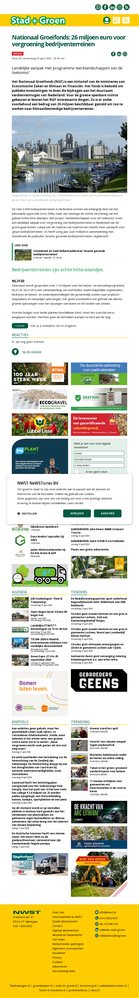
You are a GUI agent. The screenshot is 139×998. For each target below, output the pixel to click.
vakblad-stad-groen (112, 930)
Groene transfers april (104, 728)
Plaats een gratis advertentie (90, 549)
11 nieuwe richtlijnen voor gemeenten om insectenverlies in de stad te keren (108, 786)
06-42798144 (109, 924)
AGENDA (19, 591)
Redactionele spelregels (68, 944)
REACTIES (20, 334)
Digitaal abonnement (65, 930)
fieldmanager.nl (20, 985)
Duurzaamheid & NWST (67, 917)
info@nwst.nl (108, 912)
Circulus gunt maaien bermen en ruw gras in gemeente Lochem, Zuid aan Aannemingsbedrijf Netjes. (99, 617)
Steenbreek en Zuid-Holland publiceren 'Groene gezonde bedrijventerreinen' (69, 252)
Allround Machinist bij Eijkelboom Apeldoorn (44, 524)
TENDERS (79, 591)
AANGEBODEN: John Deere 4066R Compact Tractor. (97, 530)
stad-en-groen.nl (66, 985)
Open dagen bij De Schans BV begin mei (49, 613)
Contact (57, 926)
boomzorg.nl (88, 985)
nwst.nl (95, 990)
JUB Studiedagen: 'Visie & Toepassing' (46, 600)
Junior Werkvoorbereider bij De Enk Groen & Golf (48, 551)
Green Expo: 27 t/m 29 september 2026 (44, 657)
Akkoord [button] (107, 513)
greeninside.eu (77, 990)
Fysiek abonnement (64, 921)
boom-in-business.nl (52, 990)
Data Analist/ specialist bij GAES (47, 538)
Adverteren (59, 966)
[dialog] (69, 499)
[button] (27, 513)
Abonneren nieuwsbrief (67, 935)
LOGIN (20, 326)
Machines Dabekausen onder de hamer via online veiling (108, 756)
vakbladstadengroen (113, 935)
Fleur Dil (17, 58)
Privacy (57, 957)
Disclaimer (59, 953)
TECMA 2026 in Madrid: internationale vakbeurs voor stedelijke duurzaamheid (49, 642)
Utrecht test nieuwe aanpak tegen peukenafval (108, 743)
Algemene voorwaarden (67, 948)
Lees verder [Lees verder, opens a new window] (75, 503)
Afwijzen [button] (77, 513)
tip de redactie (32, 351)
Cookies (57, 962)
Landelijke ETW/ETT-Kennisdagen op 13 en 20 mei (49, 627)
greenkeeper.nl (42, 985)
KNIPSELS (20, 721)
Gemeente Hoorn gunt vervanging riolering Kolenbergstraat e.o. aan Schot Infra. (98, 657)
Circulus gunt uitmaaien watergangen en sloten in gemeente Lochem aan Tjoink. (97, 645)
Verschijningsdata (63, 971)
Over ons (58, 912)
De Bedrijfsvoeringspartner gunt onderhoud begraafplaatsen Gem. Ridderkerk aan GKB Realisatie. (99, 602)
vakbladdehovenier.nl (113, 985)
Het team (58, 939)
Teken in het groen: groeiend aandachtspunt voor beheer (108, 769)
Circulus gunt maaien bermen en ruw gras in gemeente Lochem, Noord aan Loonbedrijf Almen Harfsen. (99, 632)
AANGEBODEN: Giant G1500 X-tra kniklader (97, 541)
